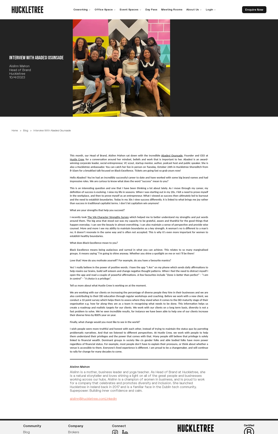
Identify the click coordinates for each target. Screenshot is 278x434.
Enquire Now (254, 9)
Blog (25, 130)
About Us (194, 9)
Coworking (82, 9)
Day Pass (151, 9)
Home (15, 130)
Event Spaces (131, 9)
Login (211, 9)
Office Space (105, 9)
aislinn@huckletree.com (87, 399)
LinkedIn (111, 399)
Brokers (73, 432)
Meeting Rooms (171, 9)
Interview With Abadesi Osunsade (52, 130)
